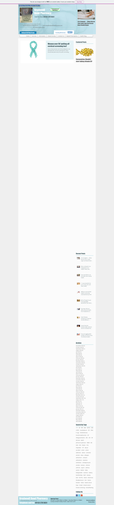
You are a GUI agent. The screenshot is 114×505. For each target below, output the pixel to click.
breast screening (80, 487)
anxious (83, 465)
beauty (88, 475)
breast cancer (87, 485)
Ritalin (84, 445)
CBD (92, 427)
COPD (77, 430)
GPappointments (80, 437)
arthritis (78, 467)
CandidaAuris (83, 430)
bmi (86, 480)
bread (80, 485)
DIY (89, 430)
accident (78, 450)
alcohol (78, 455)
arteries (88, 465)
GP (88, 435)
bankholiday (79, 475)
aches (82, 450)
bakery (90, 472)
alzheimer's (79, 457)
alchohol (88, 452)
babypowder (79, 472)
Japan (82, 440)
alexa (82, 455)
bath (84, 475)
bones (89, 480)
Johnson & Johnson (81, 442)
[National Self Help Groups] (28, 32)
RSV (80, 445)
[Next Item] (92, 14)
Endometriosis (84, 432)
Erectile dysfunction (81, 435)
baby (86, 470)
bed (77, 477)
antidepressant (86, 462)
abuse (86, 447)
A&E (85, 427)
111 (77, 427)
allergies (86, 455)
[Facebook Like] (45, 33)
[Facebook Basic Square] (77, 495)
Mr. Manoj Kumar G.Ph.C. (39, 27)
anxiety (78, 465)
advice (83, 452)
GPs (87, 437)
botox (82, 482)
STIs (87, 445)
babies (82, 470)
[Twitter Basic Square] (79, 495)
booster (78, 482)
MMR (88, 442)
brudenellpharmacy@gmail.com (30, 25)
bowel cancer (88, 482)
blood (85, 477)
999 (82, 427)
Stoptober (78, 447)
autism (78, 470)
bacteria (86, 472)
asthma (87, 467)
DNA (92, 430)
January (78, 440)
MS (91, 442)
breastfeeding (89, 487)
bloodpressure (80, 480)
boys (77, 485)
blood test (90, 477)
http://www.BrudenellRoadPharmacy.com (52, 25)
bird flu (81, 477)
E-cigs (77, 432)
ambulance (79, 460)
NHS (77, 445)
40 (79, 427)
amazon (85, 457)
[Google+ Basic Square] (81, 495)
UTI (83, 447)
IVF (92, 437)
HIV (89, 437)
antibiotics (78, 462)
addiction (78, 452)
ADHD (88, 427)
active (87, 450)
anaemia (85, 460)
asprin (83, 467)
